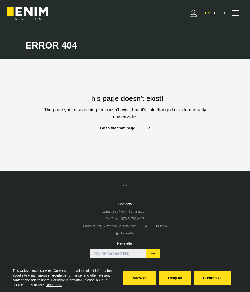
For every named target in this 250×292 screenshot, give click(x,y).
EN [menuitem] (207, 13)
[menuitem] (207, 13)
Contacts (125, 204)
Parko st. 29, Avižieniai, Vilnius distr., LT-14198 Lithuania (125, 226)
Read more (54, 285)
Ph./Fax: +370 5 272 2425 (124, 219)
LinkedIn (125, 233)
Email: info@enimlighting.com (125, 211)
